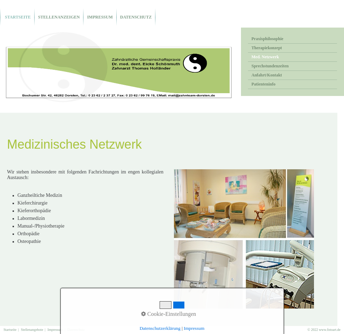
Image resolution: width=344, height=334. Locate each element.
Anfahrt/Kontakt (266, 75)
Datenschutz (136, 17)
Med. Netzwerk (265, 56)
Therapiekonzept (266, 47)
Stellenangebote (32, 330)
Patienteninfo (263, 84)
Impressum (99, 17)
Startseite (17, 17)
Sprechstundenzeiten (269, 66)
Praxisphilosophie (267, 38)
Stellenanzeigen (59, 17)
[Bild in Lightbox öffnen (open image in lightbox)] (244, 239)
